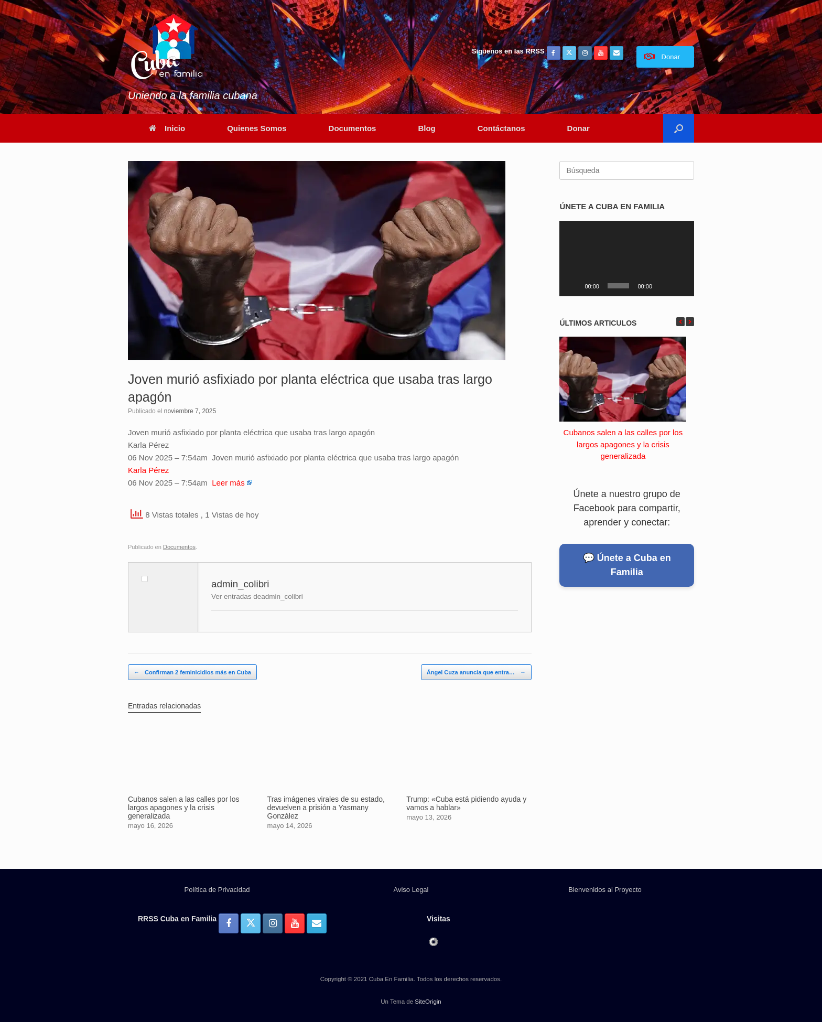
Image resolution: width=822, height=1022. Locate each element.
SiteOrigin (428, 1001)
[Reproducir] (573, 286)
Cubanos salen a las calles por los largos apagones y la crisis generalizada (623, 444)
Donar (578, 128)
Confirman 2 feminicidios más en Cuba (192, 672)
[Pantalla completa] (680, 286)
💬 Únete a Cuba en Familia (627, 565)
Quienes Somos (256, 128)
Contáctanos (501, 128)
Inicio (167, 128)
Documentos (352, 128)
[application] (626, 258)
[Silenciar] (663, 286)
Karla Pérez (148, 470)
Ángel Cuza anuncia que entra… (476, 672)
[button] (678, 128)
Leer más (228, 482)
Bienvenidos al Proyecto (604, 890)
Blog (426, 128)
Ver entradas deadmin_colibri (257, 596)
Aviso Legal (411, 890)
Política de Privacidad (217, 890)
